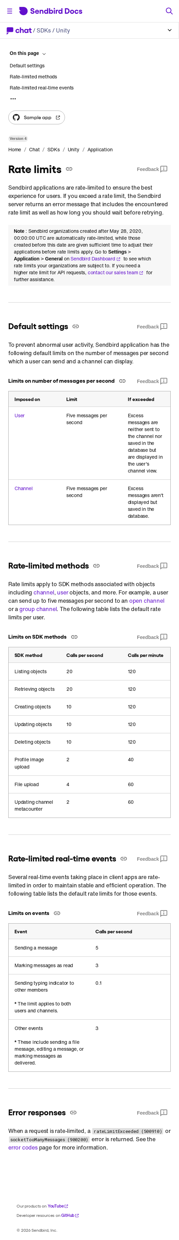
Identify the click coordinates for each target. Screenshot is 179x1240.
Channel (24, 488)
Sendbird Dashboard (95, 258)
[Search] (169, 11)
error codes (23, 1147)
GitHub (70, 1215)
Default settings (27, 65)
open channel (146, 601)
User (20, 415)
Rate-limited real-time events (42, 87)
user (62, 592)
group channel (38, 609)
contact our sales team (116, 272)
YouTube (58, 1206)
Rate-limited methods (33, 76)
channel (44, 592)
